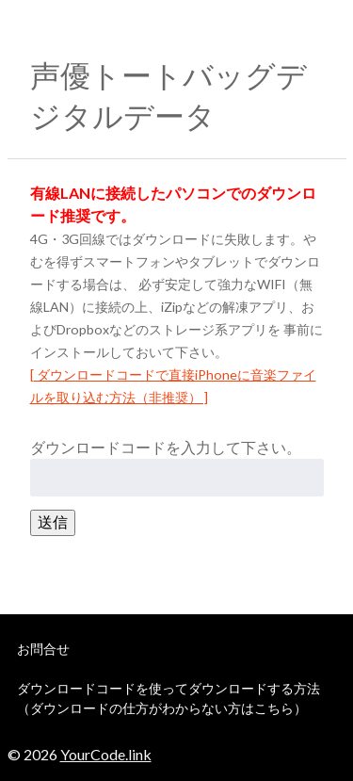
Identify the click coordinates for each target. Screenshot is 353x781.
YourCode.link (106, 754)
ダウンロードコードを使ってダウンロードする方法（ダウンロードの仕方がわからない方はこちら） (168, 698)
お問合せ (43, 649)
